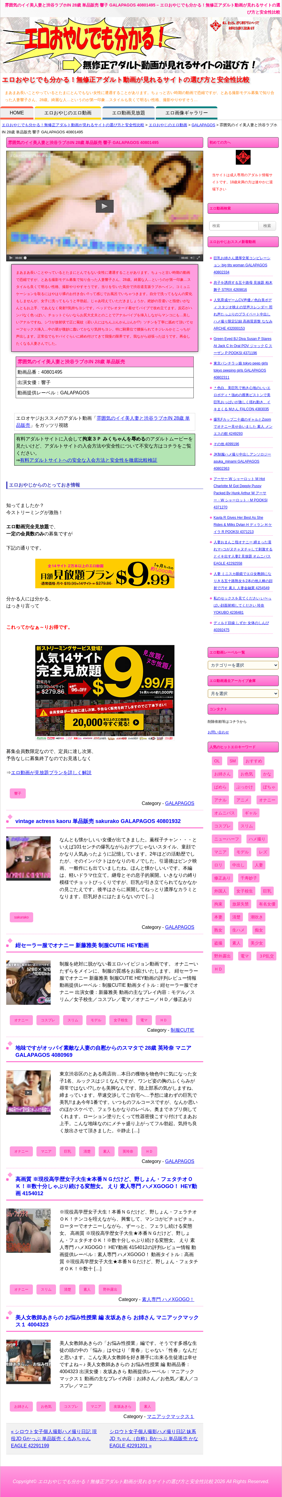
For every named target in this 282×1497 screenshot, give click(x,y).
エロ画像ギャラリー (186, 112)
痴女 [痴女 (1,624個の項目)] (259, 930)
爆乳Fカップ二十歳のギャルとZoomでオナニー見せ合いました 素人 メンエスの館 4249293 (243, 426)
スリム (73, 1020)
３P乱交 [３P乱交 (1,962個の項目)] (266, 956)
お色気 (46, 1406)
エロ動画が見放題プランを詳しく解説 (51, 772)
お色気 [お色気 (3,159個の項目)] (247, 774)
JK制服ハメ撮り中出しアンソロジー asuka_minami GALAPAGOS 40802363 (242, 461)
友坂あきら (123, 1406)
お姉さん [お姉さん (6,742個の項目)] (222, 774)
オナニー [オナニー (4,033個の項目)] (267, 800)
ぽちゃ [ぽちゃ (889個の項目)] (269, 787)
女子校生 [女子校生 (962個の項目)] (244, 891)
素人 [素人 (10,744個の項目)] (236, 943)
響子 (17, 793)
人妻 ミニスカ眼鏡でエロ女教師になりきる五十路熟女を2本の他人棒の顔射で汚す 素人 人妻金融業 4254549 (243, 581)
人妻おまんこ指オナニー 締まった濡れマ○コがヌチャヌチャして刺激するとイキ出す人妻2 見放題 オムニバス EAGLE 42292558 (243, 553)
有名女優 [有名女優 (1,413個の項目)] (267, 904)
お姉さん (21, 1406)
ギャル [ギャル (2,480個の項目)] (251, 813)
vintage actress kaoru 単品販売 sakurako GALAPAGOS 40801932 (98, 821)
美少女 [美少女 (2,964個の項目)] (257, 943)
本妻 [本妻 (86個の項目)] (218, 917)
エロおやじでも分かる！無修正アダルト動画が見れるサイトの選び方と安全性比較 (73, 125)
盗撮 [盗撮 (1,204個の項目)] (218, 943)
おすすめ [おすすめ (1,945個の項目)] (254, 761)
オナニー (21, 1020)
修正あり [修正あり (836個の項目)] (222, 878)
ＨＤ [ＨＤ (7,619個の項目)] (218, 969)
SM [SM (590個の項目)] (233, 761)
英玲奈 (128, 1151)
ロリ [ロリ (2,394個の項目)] (218, 865)
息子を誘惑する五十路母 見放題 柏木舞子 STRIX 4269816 (243, 286)
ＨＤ (163, 1020)
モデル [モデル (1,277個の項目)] (242, 852)
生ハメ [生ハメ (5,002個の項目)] (238, 930)
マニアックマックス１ (170, 1416)
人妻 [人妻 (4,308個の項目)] (259, 865)
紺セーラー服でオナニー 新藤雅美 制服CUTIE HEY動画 (82, 945)
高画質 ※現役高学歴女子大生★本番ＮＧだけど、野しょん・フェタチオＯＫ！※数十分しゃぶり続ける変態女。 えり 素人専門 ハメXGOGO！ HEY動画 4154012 (106, 1186)
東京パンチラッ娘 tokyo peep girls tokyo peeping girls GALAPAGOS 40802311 (241, 370)
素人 (106, 1151)
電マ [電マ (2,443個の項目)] (245, 956)
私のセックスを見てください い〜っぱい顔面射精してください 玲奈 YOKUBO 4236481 (242, 605)
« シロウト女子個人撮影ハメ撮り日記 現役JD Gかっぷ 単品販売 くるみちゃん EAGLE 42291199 (54, 1438)
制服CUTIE (182, 1030)
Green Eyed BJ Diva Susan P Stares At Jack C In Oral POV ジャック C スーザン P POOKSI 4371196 (243, 346)
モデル (96, 1020)
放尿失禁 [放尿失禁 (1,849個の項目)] (240, 904)
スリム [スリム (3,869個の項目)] (247, 826)
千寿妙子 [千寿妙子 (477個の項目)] (249, 878)
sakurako (21, 917)
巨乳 (67, 1151)
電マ (144, 1020)
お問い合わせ (218, 732)
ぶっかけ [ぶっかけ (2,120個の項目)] (244, 787)
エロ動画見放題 (128, 112)
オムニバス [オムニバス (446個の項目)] (224, 813)
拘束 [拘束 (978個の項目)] (218, 904)
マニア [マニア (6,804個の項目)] (220, 852)
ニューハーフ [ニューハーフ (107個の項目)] (226, 839)
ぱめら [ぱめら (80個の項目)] (220, 787)
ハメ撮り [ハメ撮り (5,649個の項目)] (257, 839)
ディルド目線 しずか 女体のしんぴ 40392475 (241, 626)
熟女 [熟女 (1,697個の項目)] (218, 930)
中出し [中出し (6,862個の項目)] (238, 865)
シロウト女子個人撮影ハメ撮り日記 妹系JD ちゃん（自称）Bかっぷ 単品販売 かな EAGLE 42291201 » (154, 1438)
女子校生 (121, 1020)
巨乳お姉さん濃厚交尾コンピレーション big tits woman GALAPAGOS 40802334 (242, 265)
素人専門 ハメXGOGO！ (168, 1299)
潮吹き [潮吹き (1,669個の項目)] (257, 917)
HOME (17, 112)
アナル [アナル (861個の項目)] (220, 800)
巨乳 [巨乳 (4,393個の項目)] (267, 891)
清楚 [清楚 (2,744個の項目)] (236, 917)
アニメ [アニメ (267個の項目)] (242, 800)
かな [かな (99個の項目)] (267, 774)
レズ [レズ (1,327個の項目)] (263, 852)
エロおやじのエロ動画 (68, 112)
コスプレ (48, 1020)
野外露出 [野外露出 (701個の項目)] (222, 956)
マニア (46, 1151)
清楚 (87, 1151)
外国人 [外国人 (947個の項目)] (220, 891)
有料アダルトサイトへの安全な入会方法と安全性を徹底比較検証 (88, 460)
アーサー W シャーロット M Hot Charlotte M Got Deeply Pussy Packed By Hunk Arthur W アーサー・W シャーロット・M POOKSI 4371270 (240, 493)
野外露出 (110, 1289)
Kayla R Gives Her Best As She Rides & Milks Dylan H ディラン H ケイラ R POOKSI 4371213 (243, 525)
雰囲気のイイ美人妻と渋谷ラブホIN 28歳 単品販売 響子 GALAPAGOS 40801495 (83, 142)
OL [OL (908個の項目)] (217, 761)
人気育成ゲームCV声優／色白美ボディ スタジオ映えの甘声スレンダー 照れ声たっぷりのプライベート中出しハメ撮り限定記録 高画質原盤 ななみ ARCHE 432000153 (243, 314)
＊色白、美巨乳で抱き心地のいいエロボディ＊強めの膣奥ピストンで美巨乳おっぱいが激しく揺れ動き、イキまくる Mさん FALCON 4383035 (242, 398)
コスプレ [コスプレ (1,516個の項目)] (222, 826)
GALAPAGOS (203, 125)
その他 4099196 (226, 444)
